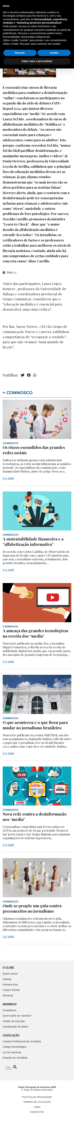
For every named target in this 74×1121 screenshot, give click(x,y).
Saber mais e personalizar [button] (37, 1113)
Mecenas (8, 995)
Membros (10, 1004)
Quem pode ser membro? (17, 1015)
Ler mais (8, 478)
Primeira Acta (10, 984)
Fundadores (9, 1010)
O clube (8, 967)
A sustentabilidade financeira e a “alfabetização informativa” (33, 541)
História (7, 979)
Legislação (11, 1035)
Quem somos (10, 973)
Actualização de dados (15, 1026)
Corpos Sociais (11, 989)
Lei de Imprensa (12, 1052)
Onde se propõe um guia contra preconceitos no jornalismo (32, 908)
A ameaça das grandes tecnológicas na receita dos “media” (35, 633)
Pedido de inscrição (14, 1021)
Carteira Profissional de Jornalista (22, 1041)
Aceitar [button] (54, 1105)
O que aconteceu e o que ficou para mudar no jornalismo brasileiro (35, 725)
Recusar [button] (20, 1105)
